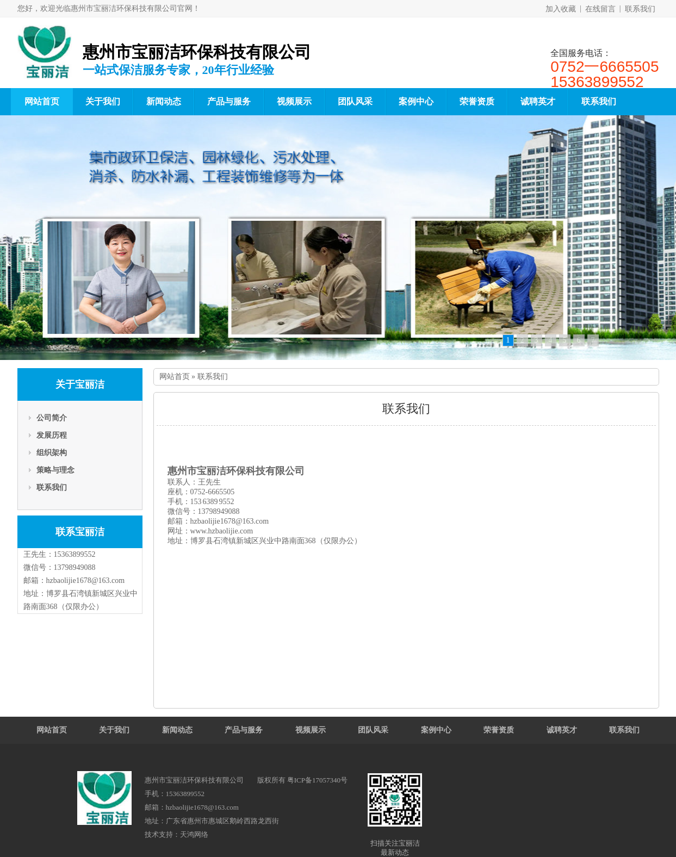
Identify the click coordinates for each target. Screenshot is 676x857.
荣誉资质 (477, 101)
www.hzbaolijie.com (221, 531)
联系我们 (640, 9)
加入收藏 (560, 9)
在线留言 (600, 9)
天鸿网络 (194, 834)
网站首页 (41, 101)
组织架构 (51, 453)
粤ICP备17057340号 (317, 780)
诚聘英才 (537, 101)
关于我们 (102, 101)
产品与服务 (229, 101)
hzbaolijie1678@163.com (85, 580)
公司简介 (51, 418)
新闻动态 (163, 101)
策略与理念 (55, 470)
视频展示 (294, 101)
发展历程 (51, 435)
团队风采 (355, 101)
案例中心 (416, 101)
